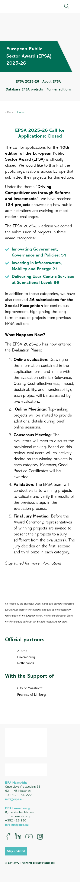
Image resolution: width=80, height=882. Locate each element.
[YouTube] (29, 836)
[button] (66, 6)
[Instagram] (40, 836)
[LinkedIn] (18, 836)
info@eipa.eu (14, 799)
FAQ (16, 862)
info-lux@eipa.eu (17, 825)
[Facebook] (8, 836)
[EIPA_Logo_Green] (23, 6)
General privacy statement (38, 862)
